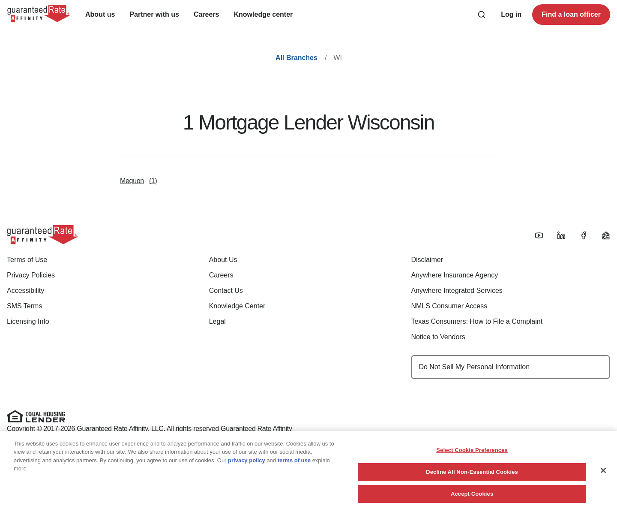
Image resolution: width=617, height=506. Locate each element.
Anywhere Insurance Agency (454, 275)
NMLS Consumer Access (449, 306)
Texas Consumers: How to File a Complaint (476, 321)
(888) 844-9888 (163, 460)
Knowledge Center (237, 306)
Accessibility (25, 290)
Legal (217, 321)
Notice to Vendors (438, 336)
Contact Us (226, 290)
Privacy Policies (31, 275)
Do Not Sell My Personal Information (474, 366)
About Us (223, 259)
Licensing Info (28, 321)
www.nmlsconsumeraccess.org (198, 440)
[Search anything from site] (481, 14)
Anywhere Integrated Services (456, 290)
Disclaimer (427, 259)
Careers (221, 275)
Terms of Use (27, 259)
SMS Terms (24, 306)
